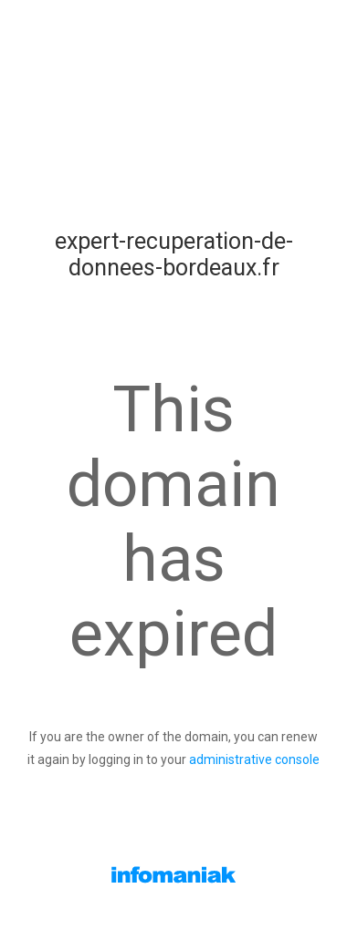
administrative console (254, 759)
